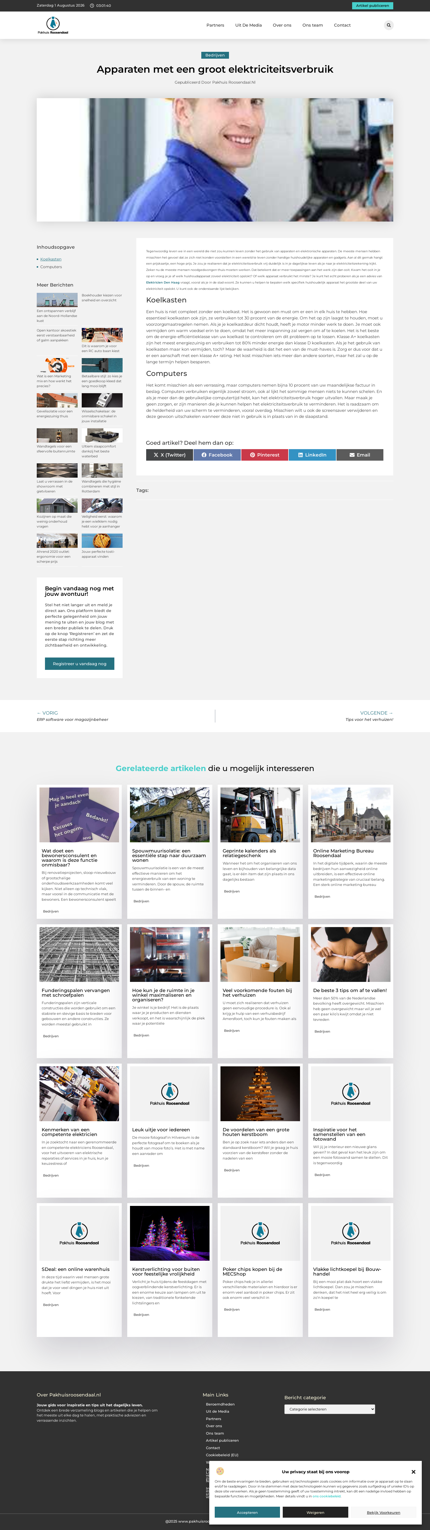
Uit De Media (248, 25)
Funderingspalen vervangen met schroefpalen (76, 993)
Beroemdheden (220, 1404)
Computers (51, 266)
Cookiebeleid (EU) (222, 1455)
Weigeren (315, 1512)
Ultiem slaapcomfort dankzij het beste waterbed (99, 451)
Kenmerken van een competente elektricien (69, 1132)
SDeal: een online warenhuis (76, 1269)
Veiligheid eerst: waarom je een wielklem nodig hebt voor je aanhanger (102, 521)
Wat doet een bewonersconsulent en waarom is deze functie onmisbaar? (69, 858)
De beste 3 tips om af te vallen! (350, 990)
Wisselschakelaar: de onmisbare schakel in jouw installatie (99, 416)
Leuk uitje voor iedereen (161, 1129)
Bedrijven (215, 55)
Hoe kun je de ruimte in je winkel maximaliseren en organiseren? (163, 995)
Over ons (282, 25)
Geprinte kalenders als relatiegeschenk (249, 853)
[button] (413, 1472)
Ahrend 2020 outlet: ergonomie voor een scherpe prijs (53, 556)
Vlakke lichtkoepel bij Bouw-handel (347, 1271)
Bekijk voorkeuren (383, 1512)
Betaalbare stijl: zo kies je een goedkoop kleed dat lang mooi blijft (102, 381)
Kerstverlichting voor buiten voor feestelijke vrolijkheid (166, 1271)
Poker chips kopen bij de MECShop (252, 1271)
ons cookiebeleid (327, 1496)
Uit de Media (217, 1411)
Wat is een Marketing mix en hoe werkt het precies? (54, 381)
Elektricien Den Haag (163, 282)
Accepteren (247, 1512)
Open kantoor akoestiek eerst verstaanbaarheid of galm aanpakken (56, 335)
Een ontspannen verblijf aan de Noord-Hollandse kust (57, 316)
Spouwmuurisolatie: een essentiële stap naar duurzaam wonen (169, 855)
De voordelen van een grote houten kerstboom (256, 1132)
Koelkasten (50, 259)
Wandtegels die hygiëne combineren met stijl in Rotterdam (101, 486)
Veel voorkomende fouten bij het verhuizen (257, 993)
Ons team (312, 25)
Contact (342, 25)
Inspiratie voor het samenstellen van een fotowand (339, 1134)
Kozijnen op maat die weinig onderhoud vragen (54, 521)
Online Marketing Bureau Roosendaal (343, 853)
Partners (215, 25)
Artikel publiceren (222, 1440)
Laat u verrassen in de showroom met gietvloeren (54, 486)
